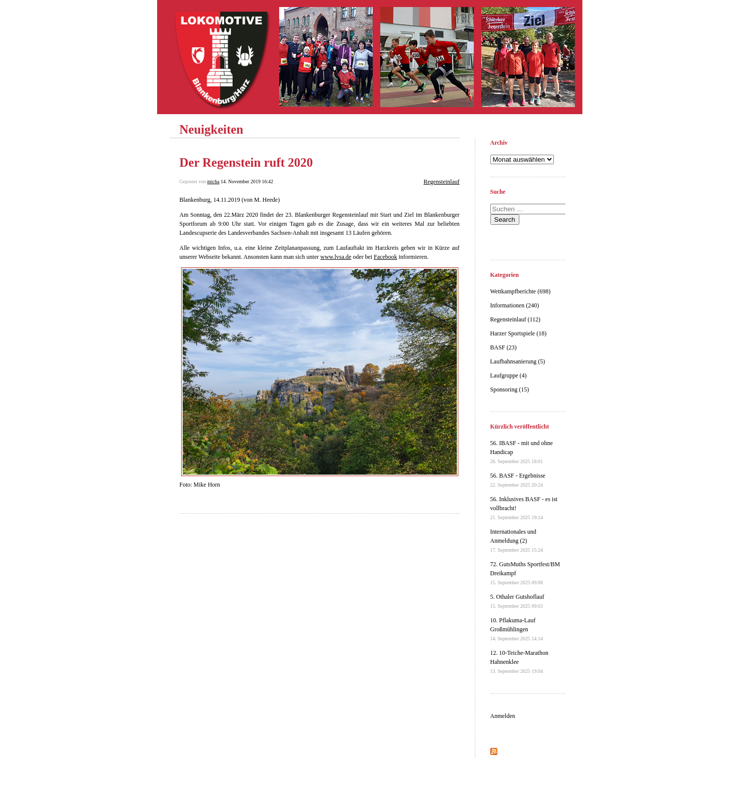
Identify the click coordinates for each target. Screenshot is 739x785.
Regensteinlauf (442, 181)
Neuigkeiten (212, 129)
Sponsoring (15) (509, 389)
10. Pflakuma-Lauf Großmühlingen (516, 629)
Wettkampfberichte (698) (520, 291)
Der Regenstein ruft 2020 (246, 162)
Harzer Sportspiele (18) (518, 333)
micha (213, 181)
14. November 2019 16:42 (247, 181)
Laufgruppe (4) (508, 375)
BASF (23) (503, 347)
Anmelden (502, 715)
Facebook (385, 256)
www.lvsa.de (335, 256)
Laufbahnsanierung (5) (517, 361)
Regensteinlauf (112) (515, 319)
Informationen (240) (514, 305)
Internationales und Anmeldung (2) (516, 540)
